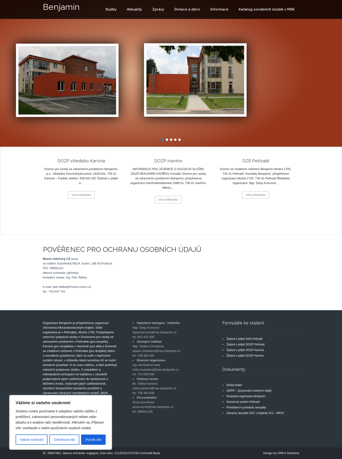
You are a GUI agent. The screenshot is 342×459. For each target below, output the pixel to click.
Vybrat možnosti (31, 440)
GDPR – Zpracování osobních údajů (249, 390)
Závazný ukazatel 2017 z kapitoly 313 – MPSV (255, 413)
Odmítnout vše (64, 440)
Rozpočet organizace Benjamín (246, 396)
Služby (111, 9)
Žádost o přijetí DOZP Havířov (245, 355)
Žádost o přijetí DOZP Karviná (245, 350)
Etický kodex (234, 385)
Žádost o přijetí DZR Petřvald (245, 339)
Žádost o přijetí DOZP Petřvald (246, 344)
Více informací (81, 195)
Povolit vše (93, 440)
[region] (60, 422)
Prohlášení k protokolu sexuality (246, 407)
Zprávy (158, 9)
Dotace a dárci (187, 9)
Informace (219, 9)
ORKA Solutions (288, 453)
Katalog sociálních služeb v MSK (267, 9)
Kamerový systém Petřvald (243, 401)
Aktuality (134, 9)
